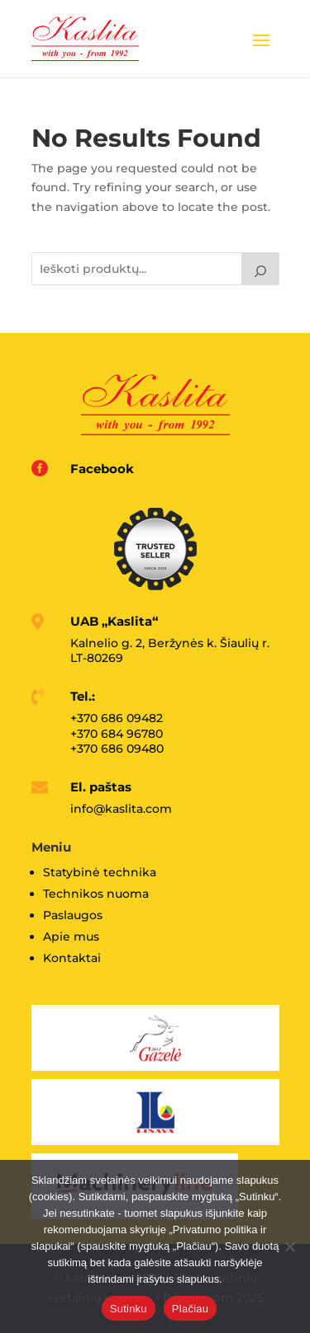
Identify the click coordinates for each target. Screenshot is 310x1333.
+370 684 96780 (116, 733)
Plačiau (190, 1308)
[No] (289, 1246)
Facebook (102, 468)
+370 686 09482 (116, 718)
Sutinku (128, 1308)
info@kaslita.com (121, 808)
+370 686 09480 (117, 748)
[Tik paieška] (260, 268)
